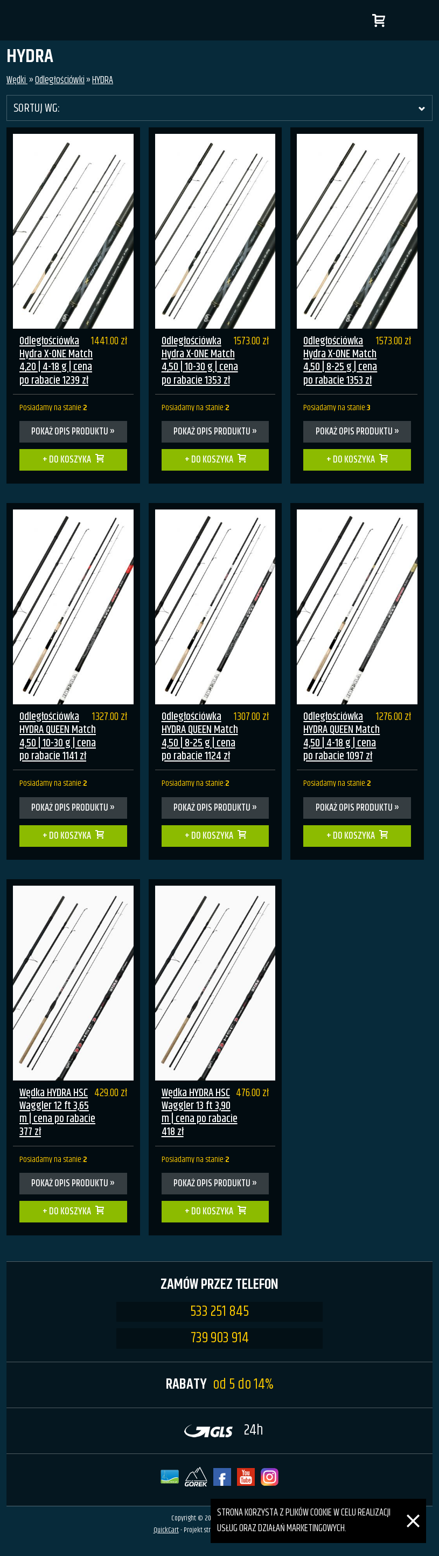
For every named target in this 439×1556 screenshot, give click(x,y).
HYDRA (102, 80)
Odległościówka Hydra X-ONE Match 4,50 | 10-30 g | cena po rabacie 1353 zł (200, 361)
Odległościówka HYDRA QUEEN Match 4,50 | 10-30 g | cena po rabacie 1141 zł (57, 737)
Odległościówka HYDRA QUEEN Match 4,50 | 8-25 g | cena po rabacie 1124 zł (200, 737)
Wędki (16, 80)
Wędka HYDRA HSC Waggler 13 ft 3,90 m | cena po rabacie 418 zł (200, 1113)
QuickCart (166, 1530)
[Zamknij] (413, 1506)
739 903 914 (220, 1338)
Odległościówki (60, 80)
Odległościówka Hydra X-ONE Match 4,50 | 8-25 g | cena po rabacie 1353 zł (340, 361)
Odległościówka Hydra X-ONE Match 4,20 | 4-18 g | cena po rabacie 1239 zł (56, 361)
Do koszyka (70, 459)
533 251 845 (219, 1312)
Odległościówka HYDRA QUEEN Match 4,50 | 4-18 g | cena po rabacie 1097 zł (341, 737)
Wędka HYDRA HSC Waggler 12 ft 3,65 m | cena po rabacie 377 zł (57, 1113)
